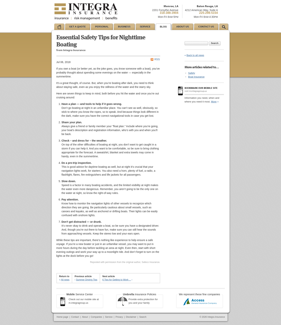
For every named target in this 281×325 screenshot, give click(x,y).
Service (109, 317)
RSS (157, 59)
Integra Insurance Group (85, 11)
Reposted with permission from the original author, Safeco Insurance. (125, 262)
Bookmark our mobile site (201, 87)
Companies (96, 317)
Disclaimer (131, 317)
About (85, 317)
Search (214, 43)
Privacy (119, 317)
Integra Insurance (216, 317)
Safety (191, 73)
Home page (62, 317)
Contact (75, 317)
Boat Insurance (196, 76)
